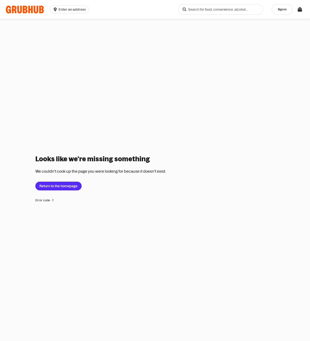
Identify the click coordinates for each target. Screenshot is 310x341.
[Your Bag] (300, 9)
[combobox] (220, 9)
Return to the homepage (58, 186)
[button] (70, 9)
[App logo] (25, 10)
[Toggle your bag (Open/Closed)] (300, 9)
